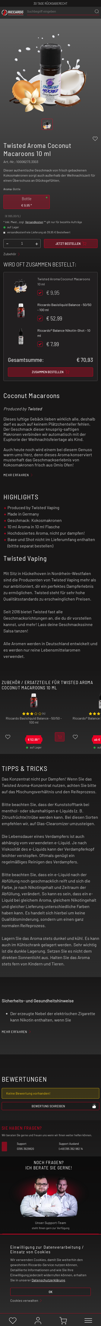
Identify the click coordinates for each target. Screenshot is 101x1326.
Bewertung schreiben (64, 1106)
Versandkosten (34, 222)
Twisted (34, 408)
